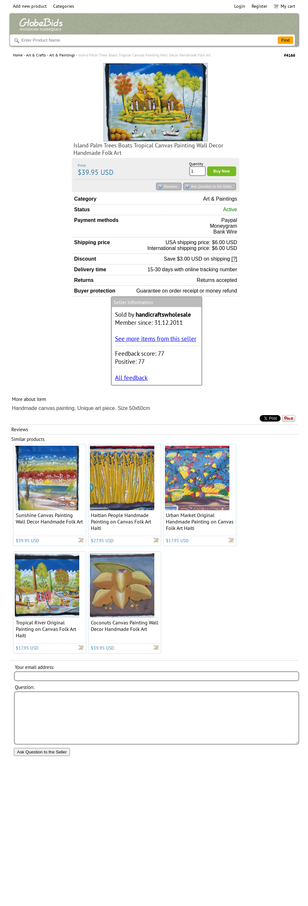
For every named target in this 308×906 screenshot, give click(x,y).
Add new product (30, 6)
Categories (63, 6)
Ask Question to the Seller (211, 186)
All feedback (131, 377)
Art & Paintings (62, 55)
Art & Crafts (36, 55)
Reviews (171, 186)
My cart (284, 6)
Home (18, 55)
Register (259, 6)
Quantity (196, 163)
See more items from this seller (155, 338)
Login (239, 6)
